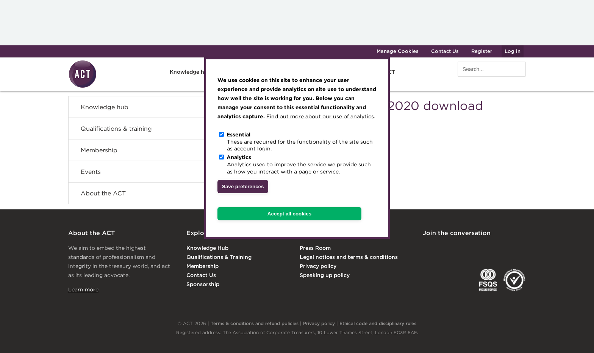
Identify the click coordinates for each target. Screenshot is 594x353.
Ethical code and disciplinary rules (377, 323)
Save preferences (243, 186)
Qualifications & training (116, 128)
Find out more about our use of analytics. (320, 116)
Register (481, 51)
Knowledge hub (190, 71)
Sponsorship (202, 284)
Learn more (83, 289)
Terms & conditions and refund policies (255, 323)
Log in (513, 51)
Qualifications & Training (219, 257)
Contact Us (445, 51)
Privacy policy (318, 266)
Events (91, 171)
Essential (238, 134)
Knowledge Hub (207, 248)
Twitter (458, 248)
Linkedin (428, 248)
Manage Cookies (398, 51)
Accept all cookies (289, 214)
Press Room (315, 248)
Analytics (239, 157)
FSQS (488, 280)
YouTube (520, 248)
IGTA (462, 280)
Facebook (490, 248)
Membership (99, 150)
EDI (514, 280)
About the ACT (103, 193)
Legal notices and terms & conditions (349, 257)
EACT (434, 280)
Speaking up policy (325, 275)
